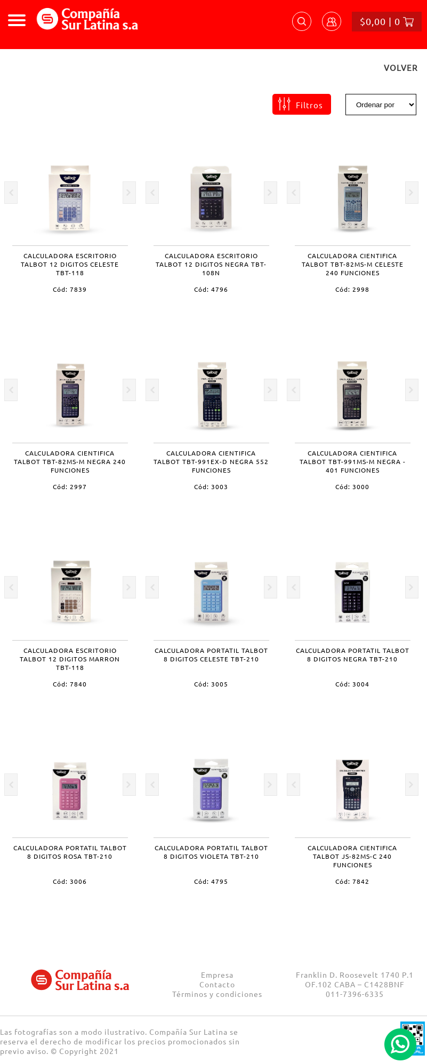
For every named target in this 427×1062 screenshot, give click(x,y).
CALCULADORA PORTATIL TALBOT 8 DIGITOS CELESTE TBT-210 (211, 654)
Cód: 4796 (211, 289)
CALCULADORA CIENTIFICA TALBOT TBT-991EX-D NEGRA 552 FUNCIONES (211, 461)
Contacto (217, 984)
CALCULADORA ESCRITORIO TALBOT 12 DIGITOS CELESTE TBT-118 (70, 264)
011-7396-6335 (355, 994)
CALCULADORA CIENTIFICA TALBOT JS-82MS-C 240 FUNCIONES (352, 856)
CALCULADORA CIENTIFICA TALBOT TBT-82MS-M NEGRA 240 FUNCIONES (70, 461)
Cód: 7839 (70, 289)
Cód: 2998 (352, 289)
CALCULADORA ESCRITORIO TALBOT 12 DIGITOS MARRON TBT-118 (70, 659)
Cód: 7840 (70, 684)
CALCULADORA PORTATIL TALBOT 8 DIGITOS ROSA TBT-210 (70, 851)
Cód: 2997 (70, 486)
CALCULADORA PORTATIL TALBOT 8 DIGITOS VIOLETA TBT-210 (211, 851)
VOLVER (400, 67)
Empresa (217, 974)
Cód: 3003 (211, 486)
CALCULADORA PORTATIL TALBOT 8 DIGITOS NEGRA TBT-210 (352, 654)
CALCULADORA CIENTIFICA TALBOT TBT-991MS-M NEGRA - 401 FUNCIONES (353, 461)
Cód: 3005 (211, 684)
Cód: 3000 (352, 486)
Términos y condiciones (217, 994)
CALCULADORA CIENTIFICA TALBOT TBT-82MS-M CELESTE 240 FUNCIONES (353, 264)
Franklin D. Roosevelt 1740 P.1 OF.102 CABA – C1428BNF (355, 979)
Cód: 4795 (211, 881)
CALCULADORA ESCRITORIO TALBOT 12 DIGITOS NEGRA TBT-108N (211, 264)
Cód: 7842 (352, 881)
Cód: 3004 (352, 684)
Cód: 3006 (70, 881)
